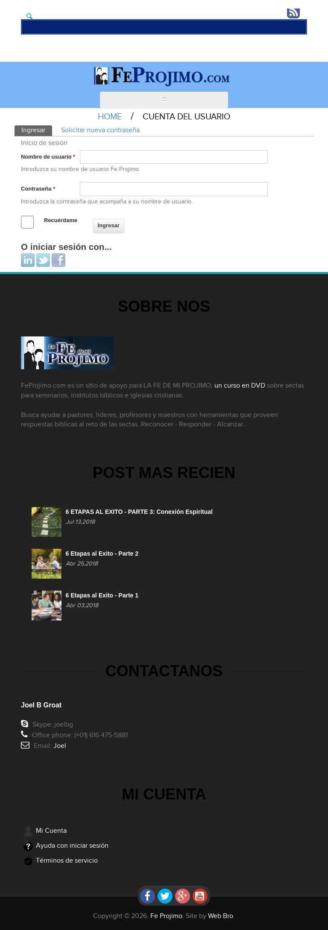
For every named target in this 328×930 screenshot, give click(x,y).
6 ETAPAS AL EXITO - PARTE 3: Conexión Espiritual (139, 515)
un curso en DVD (236, 386)
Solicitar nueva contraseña (100, 130)
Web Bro (220, 916)
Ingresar (36, 129)
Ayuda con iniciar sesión (72, 846)
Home (110, 117)
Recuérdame (60, 220)
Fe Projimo (166, 916)
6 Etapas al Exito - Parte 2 (102, 556)
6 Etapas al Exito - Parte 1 (102, 598)
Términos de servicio (67, 861)
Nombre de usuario (48, 157)
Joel (63, 746)
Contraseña (38, 188)
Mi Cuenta (51, 831)
